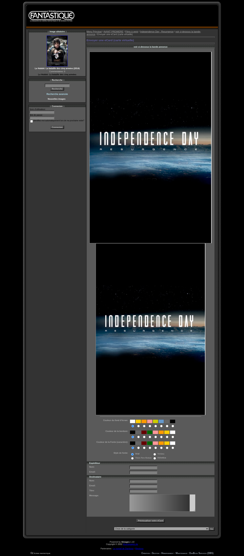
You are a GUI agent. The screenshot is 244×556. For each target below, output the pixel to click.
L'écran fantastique (41, 553)
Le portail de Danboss (123, 548)
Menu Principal (94, 31)
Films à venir (131, 31)
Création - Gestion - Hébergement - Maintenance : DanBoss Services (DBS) (177, 553)
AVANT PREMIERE (113, 31)
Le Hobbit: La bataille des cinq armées (57, 74)
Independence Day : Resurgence (156, 31)
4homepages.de (130, 544)
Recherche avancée (57, 94)
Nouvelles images (57, 99)
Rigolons (139, 548)
